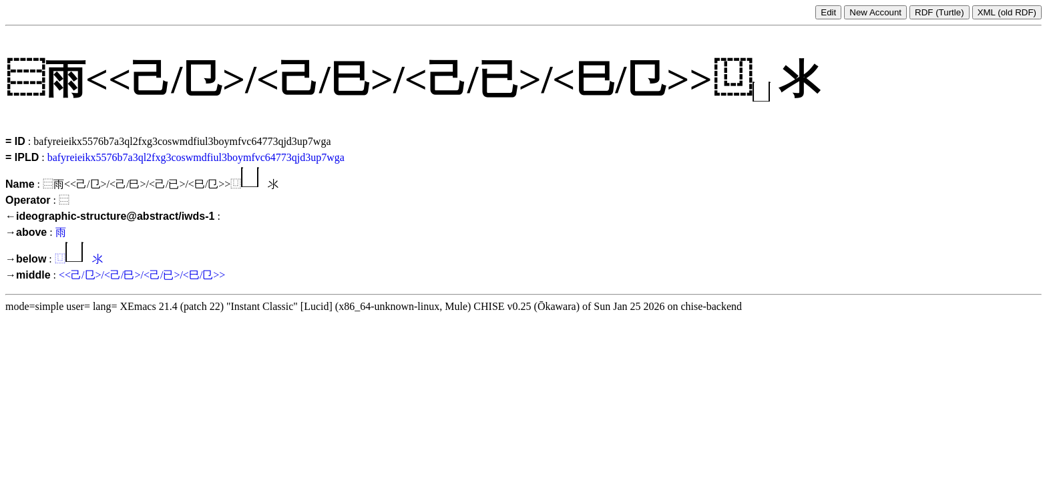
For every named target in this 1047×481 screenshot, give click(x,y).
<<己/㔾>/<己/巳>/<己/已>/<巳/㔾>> (142, 275)
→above (26, 232)
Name (20, 184)
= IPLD (22, 157)
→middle (28, 275)
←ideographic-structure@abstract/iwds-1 (109, 216)
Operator (28, 200)
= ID (15, 141)
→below (25, 259)
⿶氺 (79, 259)
